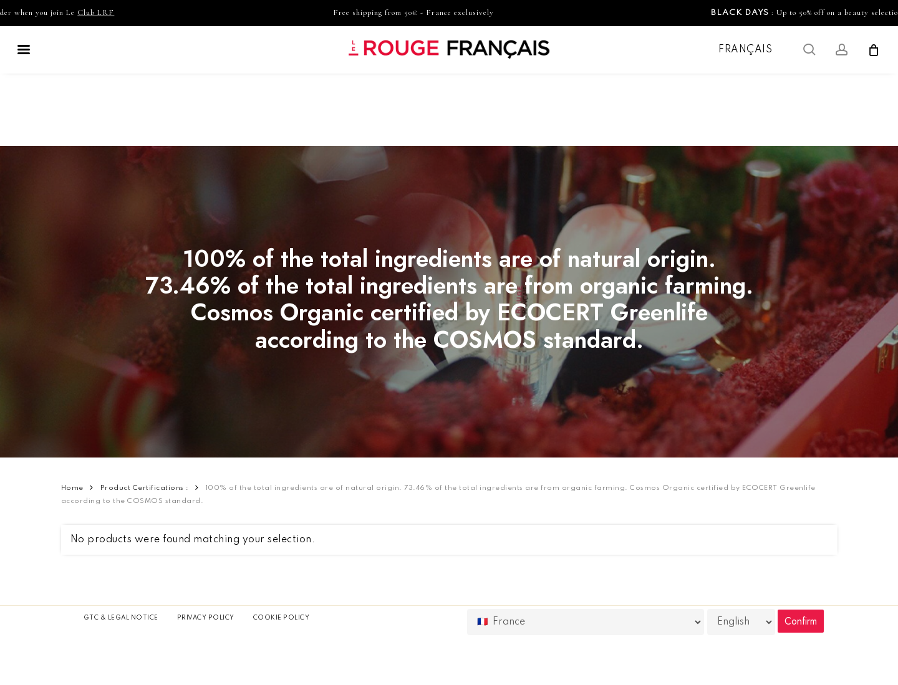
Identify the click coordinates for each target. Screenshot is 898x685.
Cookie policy (281, 618)
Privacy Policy (205, 618)
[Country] (585, 622)
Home (72, 488)
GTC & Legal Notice (121, 618)
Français (745, 50)
